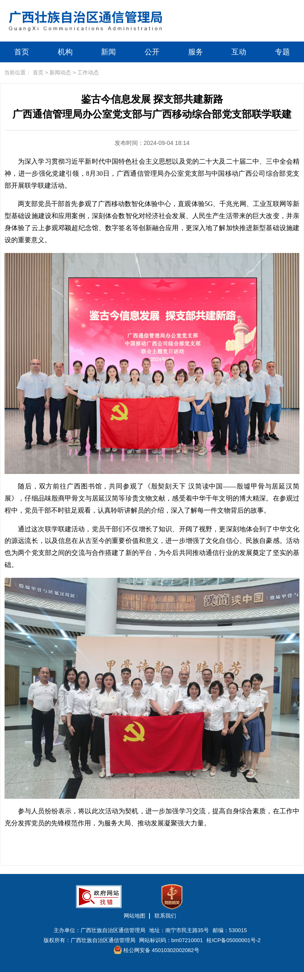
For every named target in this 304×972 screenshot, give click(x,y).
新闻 (108, 52)
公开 (152, 52)
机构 (65, 52)
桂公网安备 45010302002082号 (156, 949)
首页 (21, 52)
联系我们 (165, 916)
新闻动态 (60, 72)
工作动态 (88, 72)
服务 (195, 52)
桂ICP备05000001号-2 (233, 940)
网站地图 (134, 916)
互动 (238, 52)
